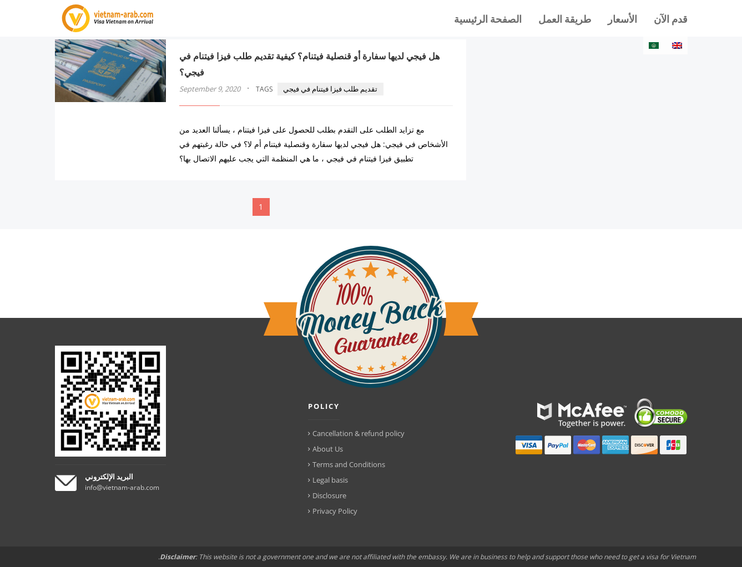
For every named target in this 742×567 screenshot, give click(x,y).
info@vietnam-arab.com (122, 487)
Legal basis (330, 480)
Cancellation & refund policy (358, 433)
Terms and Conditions (348, 464)
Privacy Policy (334, 511)
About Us (327, 449)
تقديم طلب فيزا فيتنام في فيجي (330, 89)
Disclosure (329, 495)
